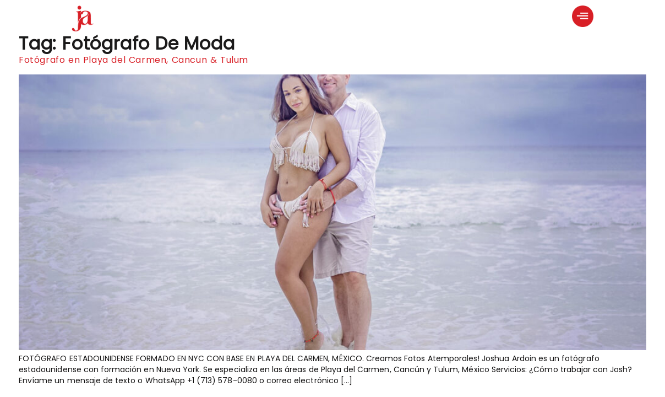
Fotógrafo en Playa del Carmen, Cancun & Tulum (133, 59)
